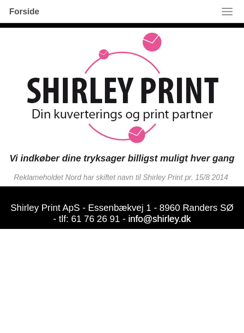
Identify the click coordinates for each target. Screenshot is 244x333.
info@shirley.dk (159, 219)
